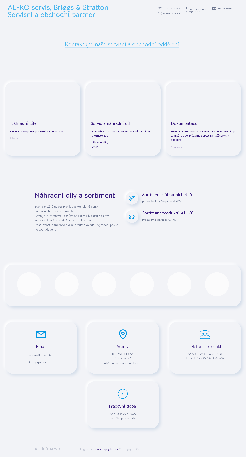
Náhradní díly (99, 142)
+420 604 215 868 (169, 9)
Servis (94, 147)
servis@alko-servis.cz (224, 9)
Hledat (15, 138)
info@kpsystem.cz (41, 362)
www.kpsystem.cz (107, 449)
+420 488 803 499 (169, 14)
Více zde (176, 147)
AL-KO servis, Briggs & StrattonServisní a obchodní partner (58, 11)
